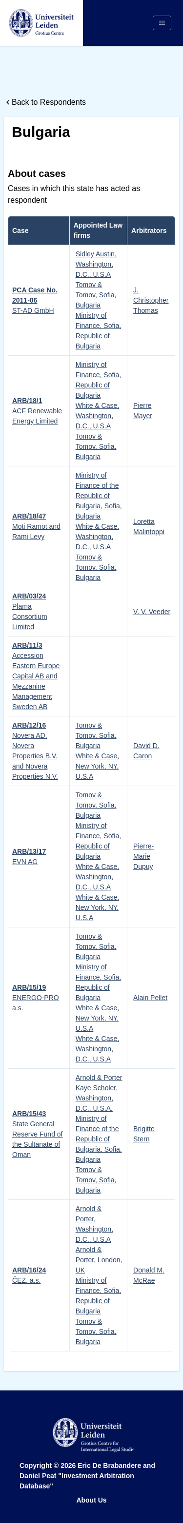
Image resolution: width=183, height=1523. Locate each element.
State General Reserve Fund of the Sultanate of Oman (37, 1134)
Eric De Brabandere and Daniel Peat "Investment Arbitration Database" (87, 1476)
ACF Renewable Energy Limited (37, 411)
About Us (91, 1500)
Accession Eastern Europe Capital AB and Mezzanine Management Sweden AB (36, 676)
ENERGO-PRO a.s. (35, 997)
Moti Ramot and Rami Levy (36, 526)
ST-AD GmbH (35, 300)
